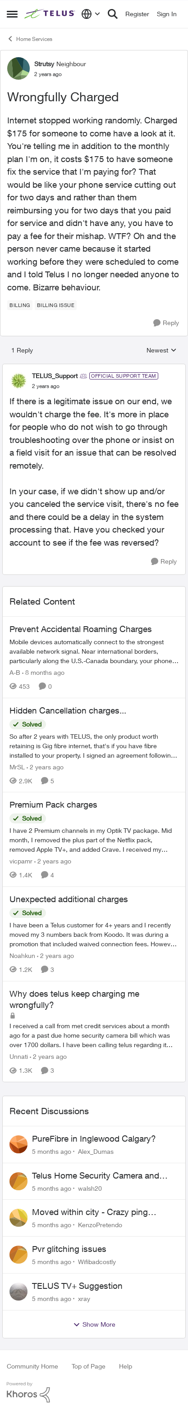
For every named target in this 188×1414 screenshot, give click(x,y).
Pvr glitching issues (69, 1249)
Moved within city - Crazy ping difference (90, 1212)
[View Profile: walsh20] (18, 1181)
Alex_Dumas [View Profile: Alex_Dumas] (96, 1151)
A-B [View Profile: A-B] (14, 672)
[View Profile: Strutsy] (18, 68)
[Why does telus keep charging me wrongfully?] (94, 1035)
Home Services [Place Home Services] (29, 38)
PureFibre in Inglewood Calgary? (94, 1138)
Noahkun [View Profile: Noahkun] (22, 955)
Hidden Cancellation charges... (67, 710)
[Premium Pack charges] (94, 840)
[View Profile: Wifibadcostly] (18, 1255)
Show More (94, 1324)
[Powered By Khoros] (94, 1392)
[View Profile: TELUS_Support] (18, 381)
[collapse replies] (94, 368)
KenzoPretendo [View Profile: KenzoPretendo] (100, 1225)
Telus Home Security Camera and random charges (95, 1175)
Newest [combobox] (162, 350)
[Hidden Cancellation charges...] (94, 745)
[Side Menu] (12, 14)
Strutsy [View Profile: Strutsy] (44, 64)
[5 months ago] (51, 1151)
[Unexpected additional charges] (94, 934)
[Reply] (166, 323)
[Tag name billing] (19, 305)
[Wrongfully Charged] (46, 386)
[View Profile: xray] (18, 1292)
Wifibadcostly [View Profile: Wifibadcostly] (97, 1261)
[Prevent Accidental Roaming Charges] (94, 651)
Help (125, 1366)
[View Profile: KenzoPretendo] (18, 1218)
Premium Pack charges (53, 804)
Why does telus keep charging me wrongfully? (74, 999)
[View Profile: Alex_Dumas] (18, 1144)
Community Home (32, 1366)
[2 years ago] (45, 766)
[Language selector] (91, 14)
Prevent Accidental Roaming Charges (80, 629)
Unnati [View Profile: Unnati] (18, 1056)
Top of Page (88, 1366)
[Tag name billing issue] (56, 305)
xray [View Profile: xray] (84, 1298)
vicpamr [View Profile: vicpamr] (20, 861)
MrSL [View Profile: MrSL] (17, 766)
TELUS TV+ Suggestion (77, 1286)
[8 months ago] (43, 672)
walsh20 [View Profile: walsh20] (90, 1188)
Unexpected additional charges (68, 899)
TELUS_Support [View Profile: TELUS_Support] (55, 375)
